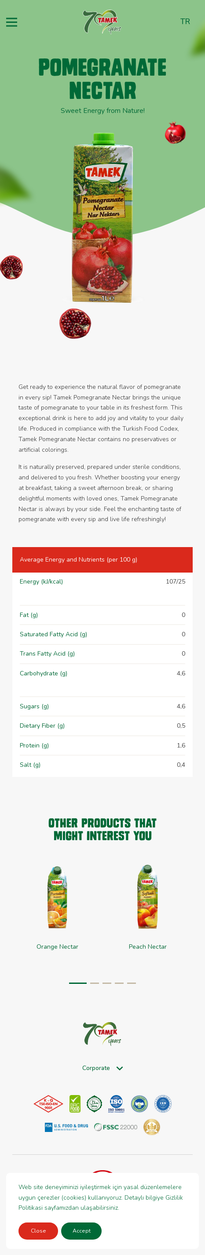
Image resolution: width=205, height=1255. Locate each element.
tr (185, 21)
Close (38, 1230)
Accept (82, 1230)
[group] (147, 915)
